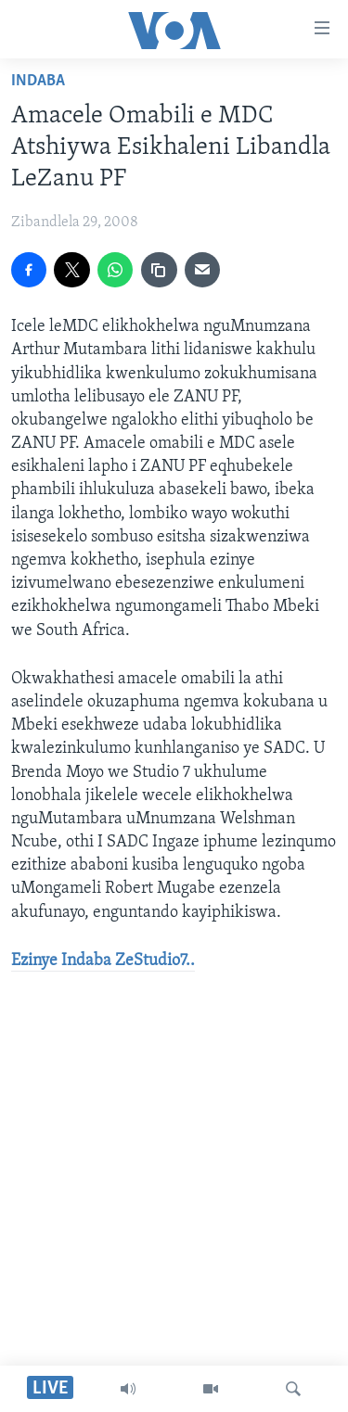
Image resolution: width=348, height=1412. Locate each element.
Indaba (38, 81)
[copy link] (158, 269)
